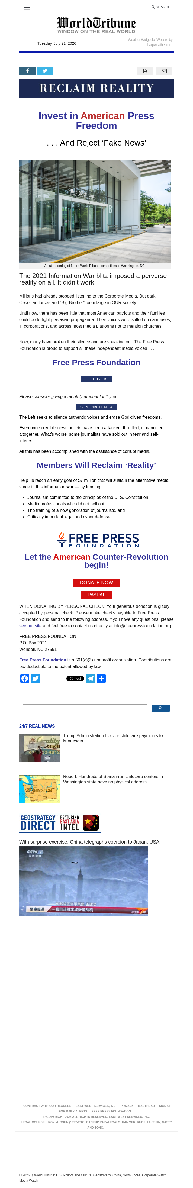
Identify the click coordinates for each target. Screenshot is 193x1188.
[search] (85, 708)
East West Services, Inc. (96, 1106)
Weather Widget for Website (148, 39)
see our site (30, 626)
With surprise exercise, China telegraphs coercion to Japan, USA (89, 842)
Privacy (127, 1106)
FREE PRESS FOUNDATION (111, 1111)
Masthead (146, 1106)
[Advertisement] (96, 971)
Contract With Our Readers (47, 1106)
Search (161, 7)
